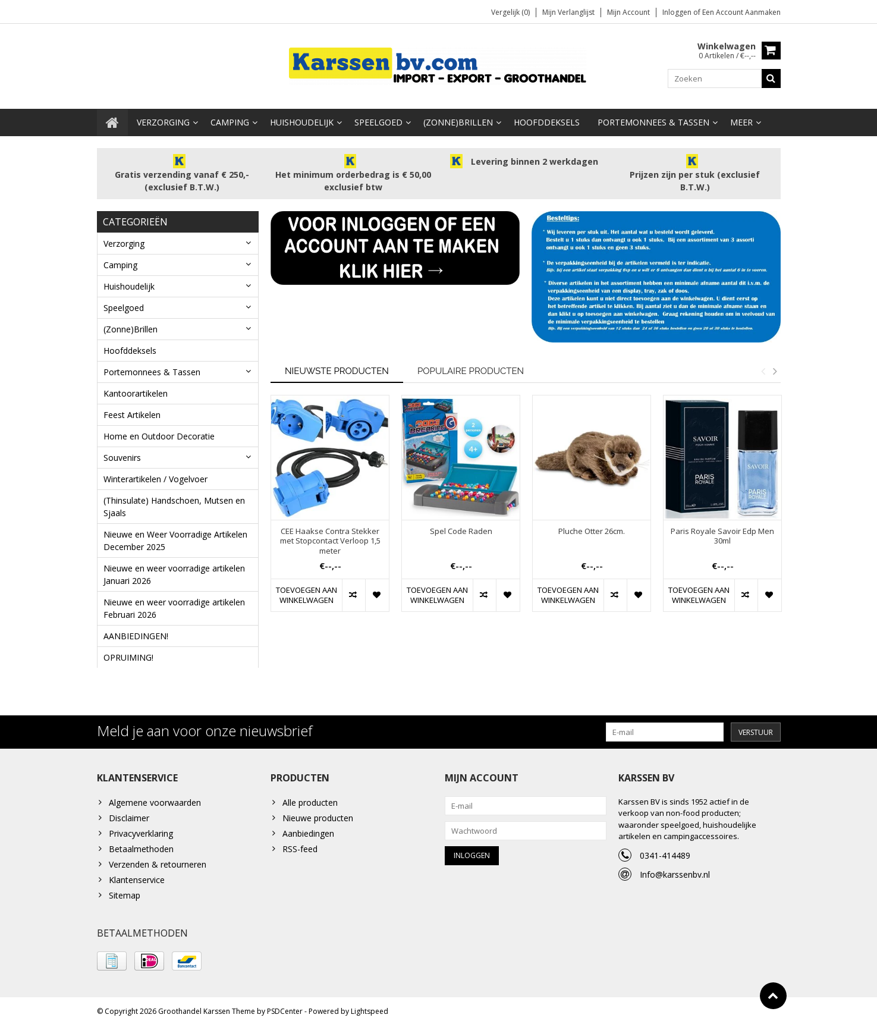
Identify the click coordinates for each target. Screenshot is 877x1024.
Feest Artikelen (132, 411)
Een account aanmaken (741, 12)
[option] (330, 506)
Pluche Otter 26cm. (591, 528)
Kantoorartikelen (135, 390)
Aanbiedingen (308, 831)
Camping (229, 119)
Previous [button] (763, 368)
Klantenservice (137, 878)
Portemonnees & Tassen (653, 119)
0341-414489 (665, 853)
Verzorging (163, 119)
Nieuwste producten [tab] (337, 368)
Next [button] (775, 368)
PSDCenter (285, 1009)
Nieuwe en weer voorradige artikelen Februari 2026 (174, 605)
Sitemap (124, 893)
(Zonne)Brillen (458, 119)
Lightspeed (369, 1009)
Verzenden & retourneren (157, 862)
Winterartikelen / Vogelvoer (155, 476)
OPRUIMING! (128, 654)
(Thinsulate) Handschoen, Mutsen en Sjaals (174, 504)
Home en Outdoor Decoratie (159, 433)
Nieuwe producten (317, 816)
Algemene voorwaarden (155, 800)
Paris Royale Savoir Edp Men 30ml (722, 533)
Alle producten (310, 800)
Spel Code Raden (461, 528)
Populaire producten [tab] (470, 368)
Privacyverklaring (141, 831)
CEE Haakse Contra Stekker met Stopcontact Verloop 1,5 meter (330, 538)
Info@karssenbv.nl (675, 872)
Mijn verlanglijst (568, 12)
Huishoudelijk (302, 119)
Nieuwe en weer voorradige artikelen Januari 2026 (174, 571)
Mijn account (628, 12)
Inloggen (677, 12)
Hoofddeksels (547, 119)
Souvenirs (122, 454)
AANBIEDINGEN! (135, 633)
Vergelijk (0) (510, 12)
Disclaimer (129, 816)
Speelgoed (378, 119)
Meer (741, 119)
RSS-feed (300, 847)
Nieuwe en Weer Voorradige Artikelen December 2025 (175, 537)
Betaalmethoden (141, 847)
